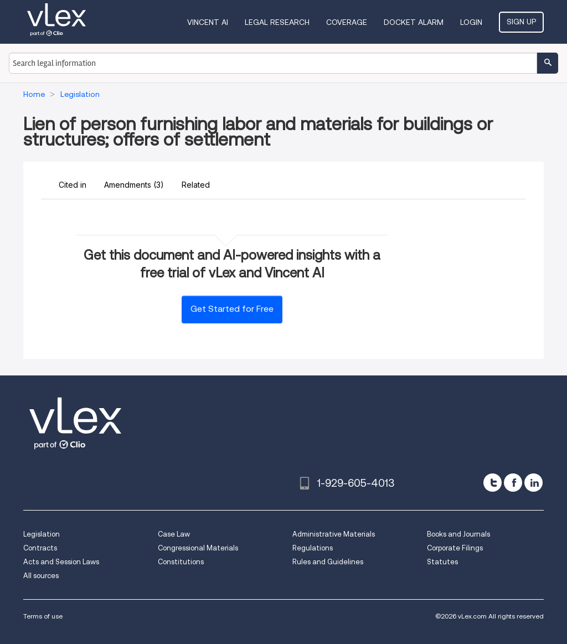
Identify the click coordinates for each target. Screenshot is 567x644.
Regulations (312, 548)
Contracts (40, 548)
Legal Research (277, 22)
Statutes (442, 562)
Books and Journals (458, 534)
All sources (41, 575)
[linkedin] (533, 482)
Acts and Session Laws (61, 562)
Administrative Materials (333, 534)
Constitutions (181, 562)
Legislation (41, 534)
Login (471, 22)
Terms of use (43, 616)
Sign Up (521, 21)
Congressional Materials (198, 548)
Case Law (174, 534)
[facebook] (513, 482)
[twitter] (492, 482)
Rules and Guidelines (327, 562)
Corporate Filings (455, 548)
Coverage (346, 22)
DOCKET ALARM (414, 22)
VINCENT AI (207, 22)
